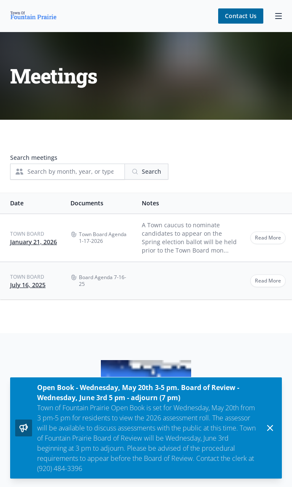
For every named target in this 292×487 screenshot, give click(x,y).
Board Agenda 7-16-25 (102, 281)
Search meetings (33, 157)
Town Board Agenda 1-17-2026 (103, 238)
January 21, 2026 (33, 242)
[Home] (33, 16)
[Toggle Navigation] (278, 16)
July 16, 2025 (28, 285)
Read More (268, 237)
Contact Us (241, 16)
